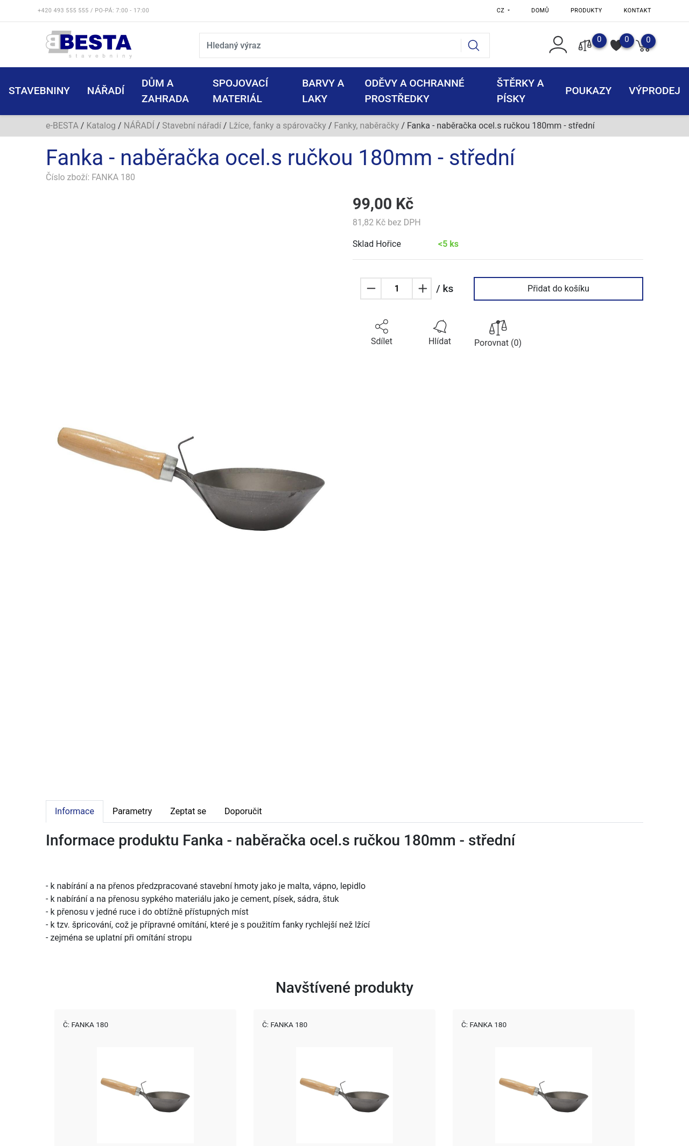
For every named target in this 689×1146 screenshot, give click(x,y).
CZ (502, 10)
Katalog (101, 125)
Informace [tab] (74, 811)
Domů (540, 10)
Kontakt (637, 10)
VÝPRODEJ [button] (654, 90)
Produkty (586, 10)
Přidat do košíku (558, 288)
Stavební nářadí (191, 125)
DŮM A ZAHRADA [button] (165, 91)
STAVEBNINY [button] (39, 90)
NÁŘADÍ (139, 125)
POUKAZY (588, 90)
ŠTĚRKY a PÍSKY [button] (520, 91)
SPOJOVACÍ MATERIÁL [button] (240, 91)
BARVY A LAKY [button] (323, 91)
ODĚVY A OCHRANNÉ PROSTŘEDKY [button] (414, 91)
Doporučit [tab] (243, 811)
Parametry (132, 811)
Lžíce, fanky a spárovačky (277, 125)
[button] (382, 333)
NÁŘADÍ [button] (105, 90)
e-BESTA (62, 125)
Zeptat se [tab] (188, 811)
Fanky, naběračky (366, 125)
